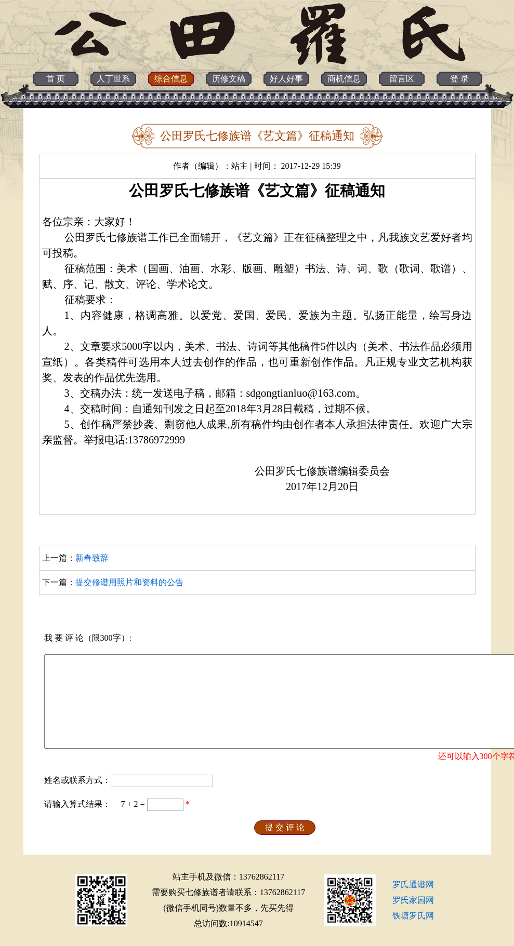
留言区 (401, 78)
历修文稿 (228, 78)
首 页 (55, 78)
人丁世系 (113, 78)
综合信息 (171, 78)
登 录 (459, 78)
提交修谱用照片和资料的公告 (129, 582)
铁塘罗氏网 (413, 915)
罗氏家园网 (413, 900)
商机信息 (344, 78)
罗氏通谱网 (413, 884)
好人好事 (286, 78)
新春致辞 (92, 557)
